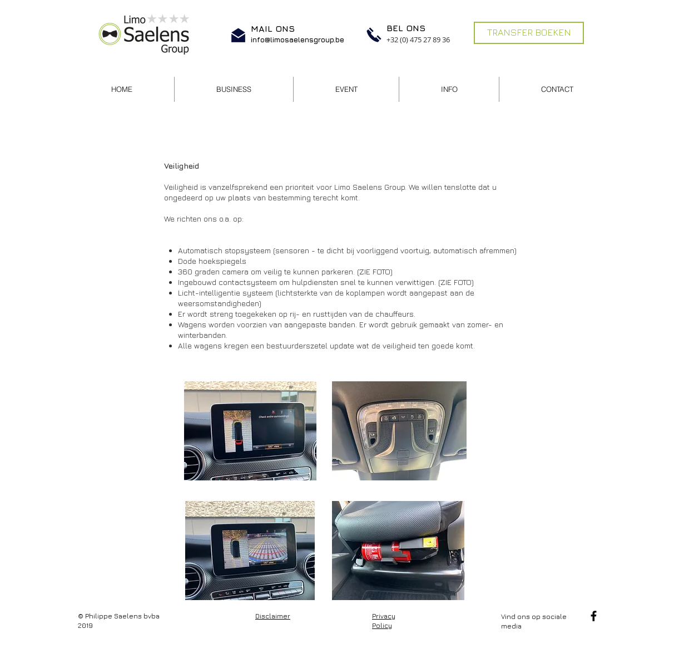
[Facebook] (594, 616)
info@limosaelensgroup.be (297, 39)
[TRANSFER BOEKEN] (529, 33)
